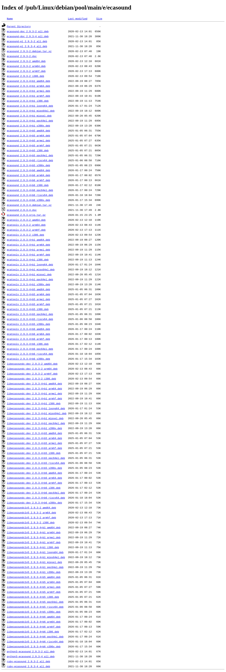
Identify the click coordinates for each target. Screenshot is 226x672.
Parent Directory (19, 26)
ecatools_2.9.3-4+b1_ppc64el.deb (30, 279)
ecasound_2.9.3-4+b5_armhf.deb (28, 145)
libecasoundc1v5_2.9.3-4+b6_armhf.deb (34, 626)
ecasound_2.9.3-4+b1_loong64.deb (30, 105)
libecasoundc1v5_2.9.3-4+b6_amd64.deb (34, 616)
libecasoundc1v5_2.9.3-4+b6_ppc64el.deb (35, 636)
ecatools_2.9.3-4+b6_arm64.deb (28, 334)
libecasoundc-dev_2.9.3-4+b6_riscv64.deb (36, 497)
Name (10, 18)
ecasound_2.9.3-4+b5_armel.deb (28, 140)
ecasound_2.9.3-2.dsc (22, 56)
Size (99, 18)
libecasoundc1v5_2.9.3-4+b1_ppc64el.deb (35, 567)
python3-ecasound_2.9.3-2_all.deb (31, 651)
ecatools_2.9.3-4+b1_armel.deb (28, 249)
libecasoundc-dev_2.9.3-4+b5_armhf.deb (34, 448)
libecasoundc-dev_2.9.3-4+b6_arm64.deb (34, 477)
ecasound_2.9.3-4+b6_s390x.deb (28, 200)
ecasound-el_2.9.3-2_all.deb (27, 41)
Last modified (77, 18)
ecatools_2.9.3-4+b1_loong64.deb (30, 264)
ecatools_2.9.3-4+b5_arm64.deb (28, 294)
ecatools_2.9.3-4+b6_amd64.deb (28, 329)
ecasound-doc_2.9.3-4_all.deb (28, 36)
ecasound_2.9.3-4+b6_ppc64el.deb (30, 190)
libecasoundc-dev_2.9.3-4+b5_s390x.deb (34, 468)
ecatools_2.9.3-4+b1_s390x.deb (28, 284)
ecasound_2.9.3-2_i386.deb (25, 76)
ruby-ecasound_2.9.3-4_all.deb (28, 666)
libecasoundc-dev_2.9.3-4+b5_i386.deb (34, 453)
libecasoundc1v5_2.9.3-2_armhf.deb (31, 517)
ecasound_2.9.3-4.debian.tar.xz (29, 205)
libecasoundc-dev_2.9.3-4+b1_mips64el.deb (36, 413)
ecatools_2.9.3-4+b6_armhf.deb (28, 339)
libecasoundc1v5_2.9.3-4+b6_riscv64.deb (35, 641)
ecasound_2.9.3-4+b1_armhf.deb (28, 95)
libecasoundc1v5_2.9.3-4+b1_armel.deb (34, 537)
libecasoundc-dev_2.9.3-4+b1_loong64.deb (36, 408)
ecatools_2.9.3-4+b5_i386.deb (28, 309)
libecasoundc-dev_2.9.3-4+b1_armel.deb (34, 393)
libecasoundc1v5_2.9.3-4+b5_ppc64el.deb (35, 602)
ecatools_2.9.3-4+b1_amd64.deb (28, 239)
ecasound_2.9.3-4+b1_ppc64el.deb (30, 120)
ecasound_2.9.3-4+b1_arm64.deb (28, 86)
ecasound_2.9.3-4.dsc (22, 210)
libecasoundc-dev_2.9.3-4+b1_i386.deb (34, 403)
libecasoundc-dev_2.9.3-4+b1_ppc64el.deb (36, 423)
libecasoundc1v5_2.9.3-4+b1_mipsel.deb (34, 562)
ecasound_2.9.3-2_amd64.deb (26, 61)
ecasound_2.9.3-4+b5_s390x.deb (28, 165)
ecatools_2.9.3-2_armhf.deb (26, 229)
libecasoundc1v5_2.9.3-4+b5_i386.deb (33, 597)
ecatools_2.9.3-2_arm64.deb (26, 224)
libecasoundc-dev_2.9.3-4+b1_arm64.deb (34, 388)
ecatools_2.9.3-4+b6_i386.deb (28, 344)
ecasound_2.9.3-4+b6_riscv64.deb (30, 195)
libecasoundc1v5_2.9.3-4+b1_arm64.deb (34, 532)
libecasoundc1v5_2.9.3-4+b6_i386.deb (33, 631)
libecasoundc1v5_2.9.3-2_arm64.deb (31, 512)
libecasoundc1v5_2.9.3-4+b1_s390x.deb (34, 572)
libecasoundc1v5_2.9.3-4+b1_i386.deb (33, 547)
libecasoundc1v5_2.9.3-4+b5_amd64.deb (34, 577)
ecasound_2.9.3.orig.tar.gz (26, 215)
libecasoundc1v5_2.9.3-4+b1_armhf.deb (34, 542)
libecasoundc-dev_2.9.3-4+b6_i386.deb (34, 487)
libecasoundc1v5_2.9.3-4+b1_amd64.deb (34, 527)
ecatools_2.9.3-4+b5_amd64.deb (28, 289)
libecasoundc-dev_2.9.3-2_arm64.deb (32, 368)
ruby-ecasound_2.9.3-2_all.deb (28, 661)
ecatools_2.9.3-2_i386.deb (25, 234)
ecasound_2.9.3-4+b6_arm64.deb (28, 175)
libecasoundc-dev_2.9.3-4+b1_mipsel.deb (35, 418)
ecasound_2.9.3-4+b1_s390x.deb (28, 125)
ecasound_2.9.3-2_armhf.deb (26, 71)
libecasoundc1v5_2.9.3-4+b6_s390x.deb (34, 646)
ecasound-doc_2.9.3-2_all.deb (28, 31)
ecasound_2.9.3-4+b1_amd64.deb (28, 81)
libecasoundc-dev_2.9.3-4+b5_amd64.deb (34, 433)
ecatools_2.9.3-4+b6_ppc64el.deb (30, 349)
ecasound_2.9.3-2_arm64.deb (26, 66)
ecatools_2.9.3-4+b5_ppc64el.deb (30, 314)
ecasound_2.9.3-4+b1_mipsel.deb (29, 115)
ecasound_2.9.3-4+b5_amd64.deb (28, 130)
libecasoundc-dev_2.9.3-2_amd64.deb (32, 363)
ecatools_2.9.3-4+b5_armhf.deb (28, 304)
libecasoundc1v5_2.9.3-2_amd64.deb (31, 507)
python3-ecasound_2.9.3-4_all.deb (31, 656)
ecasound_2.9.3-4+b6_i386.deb (28, 185)
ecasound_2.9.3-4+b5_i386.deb (28, 150)
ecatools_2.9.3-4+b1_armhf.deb (28, 254)
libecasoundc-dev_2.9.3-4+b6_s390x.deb (34, 502)
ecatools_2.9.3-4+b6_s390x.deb (28, 358)
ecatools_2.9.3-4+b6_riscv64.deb (30, 353)
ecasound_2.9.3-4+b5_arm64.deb (28, 135)
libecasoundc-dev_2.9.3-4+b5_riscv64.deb (36, 463)
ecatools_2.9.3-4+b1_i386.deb (28, 259)
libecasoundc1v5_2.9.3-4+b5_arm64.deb (34, 582)
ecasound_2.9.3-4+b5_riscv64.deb (30, 160)
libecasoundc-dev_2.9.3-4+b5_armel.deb (34, 443)
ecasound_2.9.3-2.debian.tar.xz (29, 51)
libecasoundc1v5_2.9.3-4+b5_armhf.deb (34, 592)
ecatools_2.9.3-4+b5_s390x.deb (28, 324)
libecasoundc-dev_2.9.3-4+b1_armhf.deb (34, 398)
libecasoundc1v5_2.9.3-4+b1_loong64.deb (35, 552)
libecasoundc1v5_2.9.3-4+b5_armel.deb (34, 587)
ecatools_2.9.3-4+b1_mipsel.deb (29, 274)
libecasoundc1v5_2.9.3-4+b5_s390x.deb (34, 611)
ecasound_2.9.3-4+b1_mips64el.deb (31, 110)
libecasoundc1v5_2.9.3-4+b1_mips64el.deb (36, 557)
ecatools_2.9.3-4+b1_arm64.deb (28, 244)
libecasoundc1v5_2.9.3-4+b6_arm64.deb (34, 621)
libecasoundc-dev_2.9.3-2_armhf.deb (32, 373)
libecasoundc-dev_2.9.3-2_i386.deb (31, 378)
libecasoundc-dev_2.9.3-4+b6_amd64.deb (34, 473)
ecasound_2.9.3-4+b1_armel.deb (28, 91)
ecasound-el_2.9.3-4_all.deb (27, 46)
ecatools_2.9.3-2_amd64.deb (26, 220)
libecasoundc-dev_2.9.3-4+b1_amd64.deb (34, 383)
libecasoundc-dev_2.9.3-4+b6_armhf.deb (34, 482)
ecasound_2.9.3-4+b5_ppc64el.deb (30, 155)
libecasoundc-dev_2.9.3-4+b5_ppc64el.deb (36, 458)
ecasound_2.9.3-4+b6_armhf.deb (28, 180)
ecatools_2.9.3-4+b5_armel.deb (28, 299)
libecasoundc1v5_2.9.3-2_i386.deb (31, 522)
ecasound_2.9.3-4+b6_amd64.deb (28, 170)
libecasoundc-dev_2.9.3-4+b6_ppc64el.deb (36, 492)
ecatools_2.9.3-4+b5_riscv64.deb (30, 319)
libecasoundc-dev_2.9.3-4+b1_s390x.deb (34, 428)
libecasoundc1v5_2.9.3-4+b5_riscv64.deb (35, 606)
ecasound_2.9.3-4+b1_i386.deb (28, 100)
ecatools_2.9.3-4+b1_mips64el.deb (31, 269)
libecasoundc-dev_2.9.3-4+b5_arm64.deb (34, 438)
